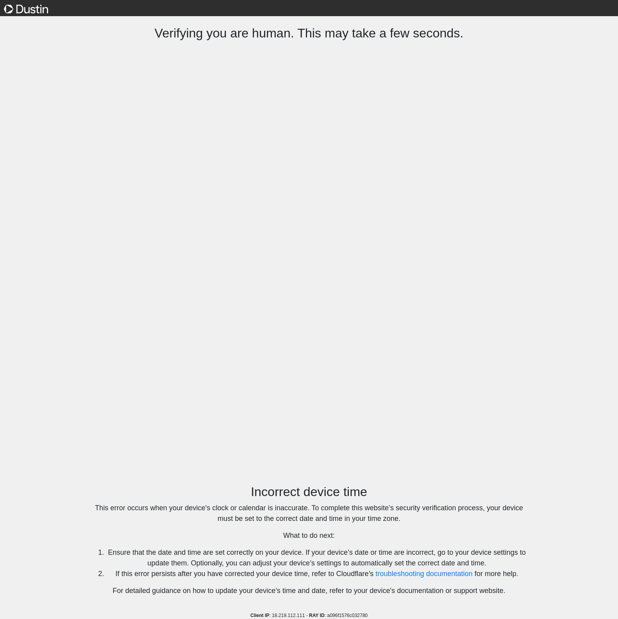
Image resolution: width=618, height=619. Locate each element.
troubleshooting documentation (424, 574)
